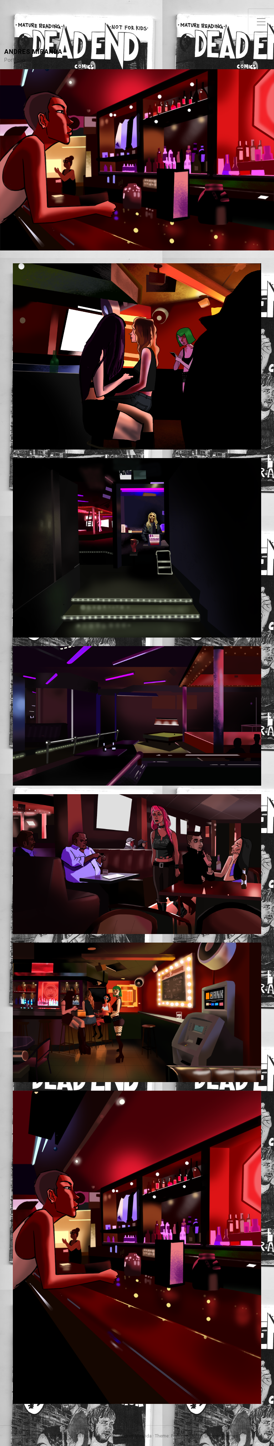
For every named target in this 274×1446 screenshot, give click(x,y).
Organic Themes (221, 1436)
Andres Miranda (33, 52)
